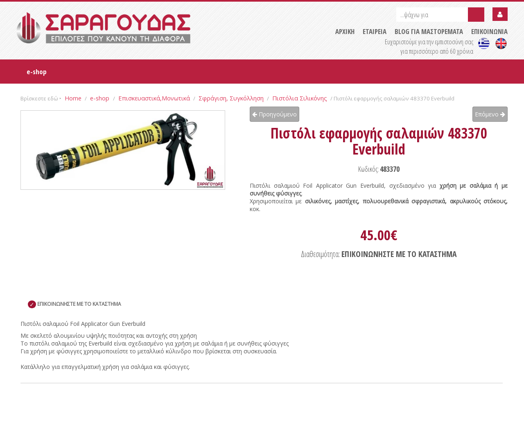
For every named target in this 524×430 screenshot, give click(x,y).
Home (73, 98)
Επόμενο (490, 114)
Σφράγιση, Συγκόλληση (231, 98)
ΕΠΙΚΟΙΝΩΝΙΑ (489, 31)
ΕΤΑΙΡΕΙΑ (374, 31)
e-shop (37, 71)
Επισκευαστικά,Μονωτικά (154, 98)
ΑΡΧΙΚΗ (345, 31)
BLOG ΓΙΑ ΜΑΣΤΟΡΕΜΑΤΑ (429, 31)
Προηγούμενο (274, 114)
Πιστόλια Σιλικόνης (299, 98)
